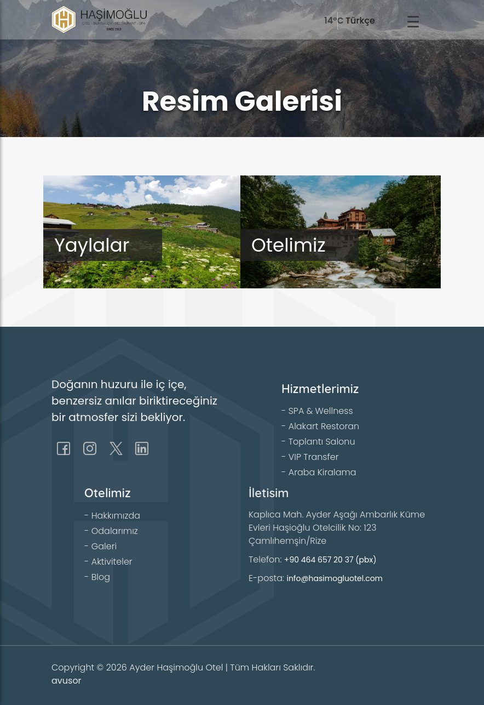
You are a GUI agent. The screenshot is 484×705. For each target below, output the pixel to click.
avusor (66, 680)
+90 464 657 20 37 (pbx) (330, 559)
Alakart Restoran (324, 426)
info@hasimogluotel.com (334, 578)
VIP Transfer (314, 457)
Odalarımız (114, 531)
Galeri (104, 546)
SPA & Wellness (321, 411)
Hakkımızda (115, 515)
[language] (370, 21)
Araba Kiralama (322, 472)
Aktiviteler (111, 561)
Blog (100, 577)
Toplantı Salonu (322, 441)
